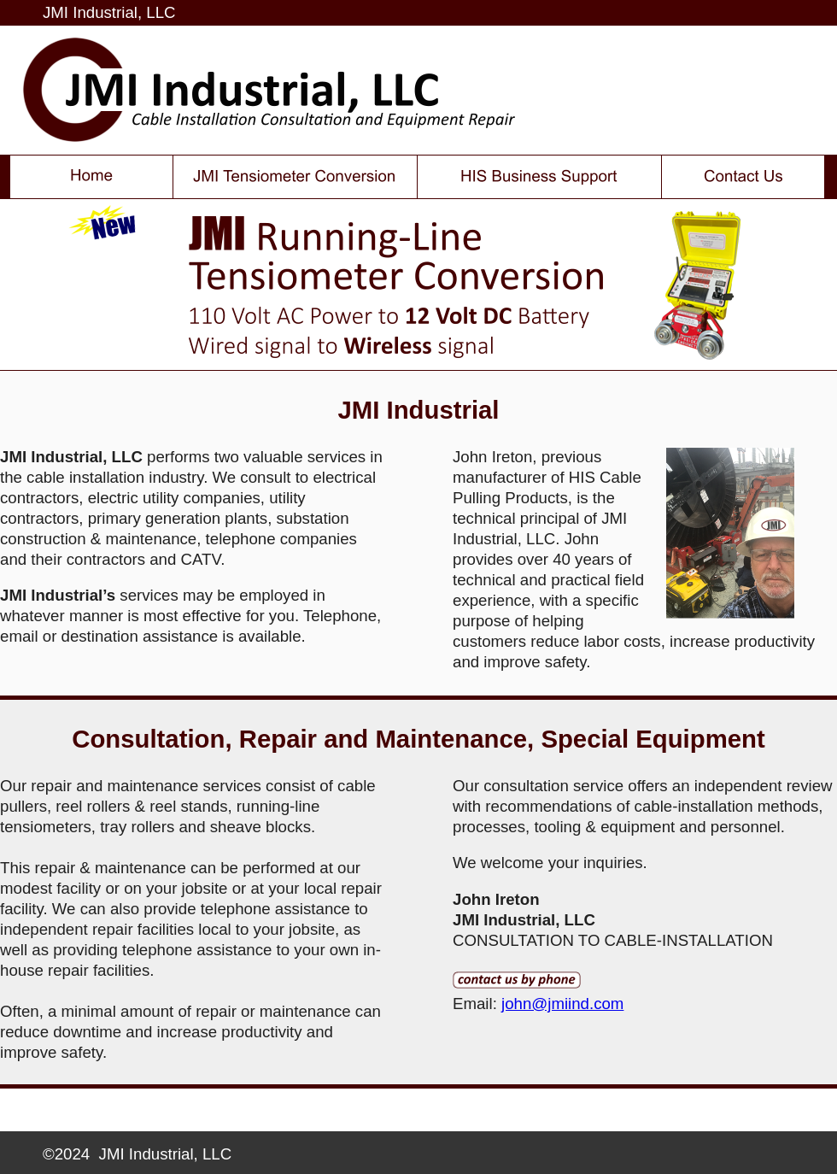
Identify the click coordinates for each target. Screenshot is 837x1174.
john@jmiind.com (562, 1004)
